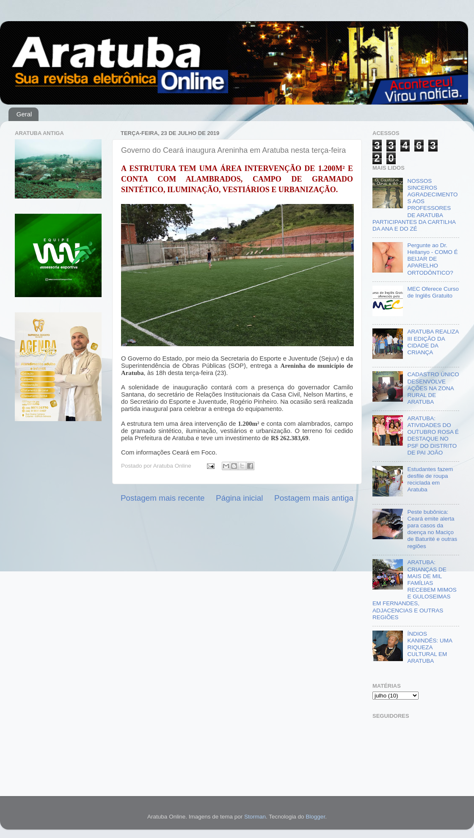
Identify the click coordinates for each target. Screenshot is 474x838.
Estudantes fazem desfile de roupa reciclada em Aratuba (430, 479)
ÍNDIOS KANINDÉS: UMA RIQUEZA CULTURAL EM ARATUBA (429, 647)
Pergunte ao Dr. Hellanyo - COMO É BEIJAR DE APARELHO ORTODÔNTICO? (432, 259)
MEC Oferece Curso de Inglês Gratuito (433, 292)
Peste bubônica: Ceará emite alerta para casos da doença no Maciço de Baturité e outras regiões (432, 529)
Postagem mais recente (162, 497)
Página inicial (239, 497)
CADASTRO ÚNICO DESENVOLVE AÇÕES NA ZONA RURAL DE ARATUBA (433, 388)
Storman (255, 816)
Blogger (315, 816)
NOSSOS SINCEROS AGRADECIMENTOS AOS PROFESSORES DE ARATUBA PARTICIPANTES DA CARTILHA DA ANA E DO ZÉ (414, 205)
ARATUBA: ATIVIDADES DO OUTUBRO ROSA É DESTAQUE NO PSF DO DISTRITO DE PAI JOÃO (433, 435)
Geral (24, 114)
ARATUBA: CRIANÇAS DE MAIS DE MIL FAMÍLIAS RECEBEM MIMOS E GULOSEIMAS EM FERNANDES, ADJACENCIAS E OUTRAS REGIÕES (414, 589)
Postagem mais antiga (313, 497)
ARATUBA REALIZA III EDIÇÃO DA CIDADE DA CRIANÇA (432, 342)
